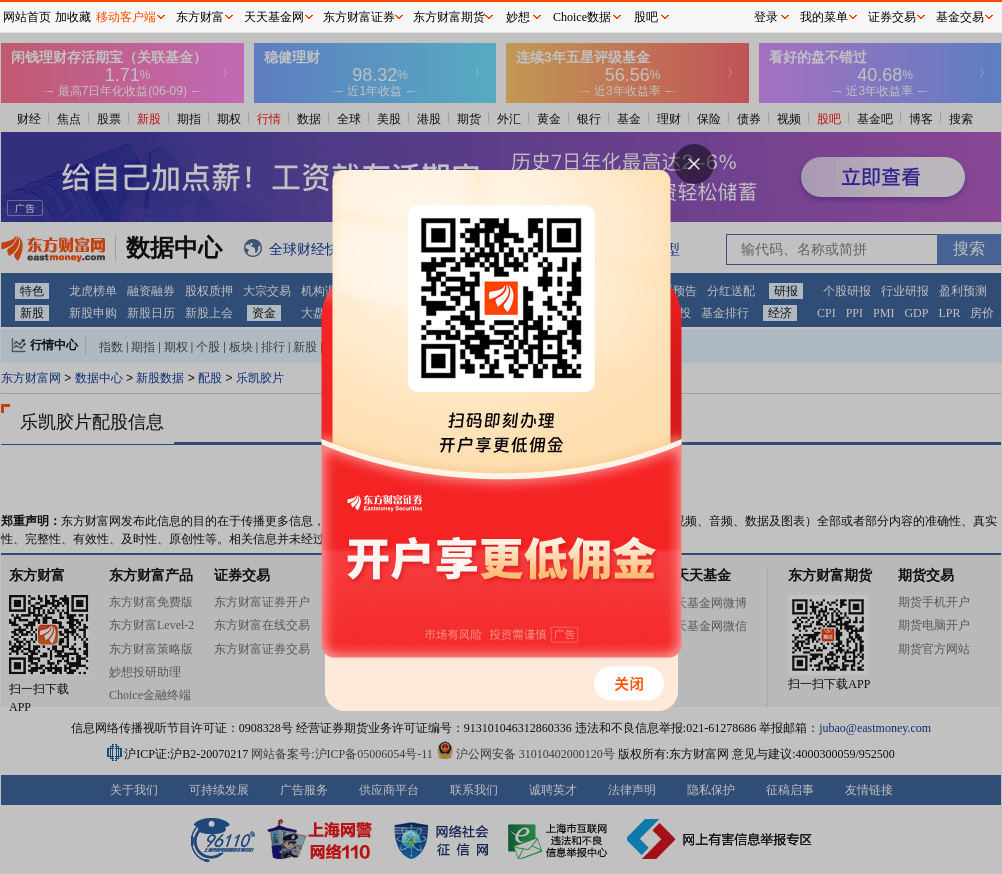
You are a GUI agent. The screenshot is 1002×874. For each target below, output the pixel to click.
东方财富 (200, 17)
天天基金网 (274, 17)
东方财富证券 (359, 17)
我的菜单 (824, 17)
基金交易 (960, 17)
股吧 (646, 17)
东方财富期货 (449, 17)
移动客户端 (126, 17)
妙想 (518, 17)
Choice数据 (582, 17)
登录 (766, 17)
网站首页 (27, 17)
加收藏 (73, 17)
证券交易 (892, 17)
